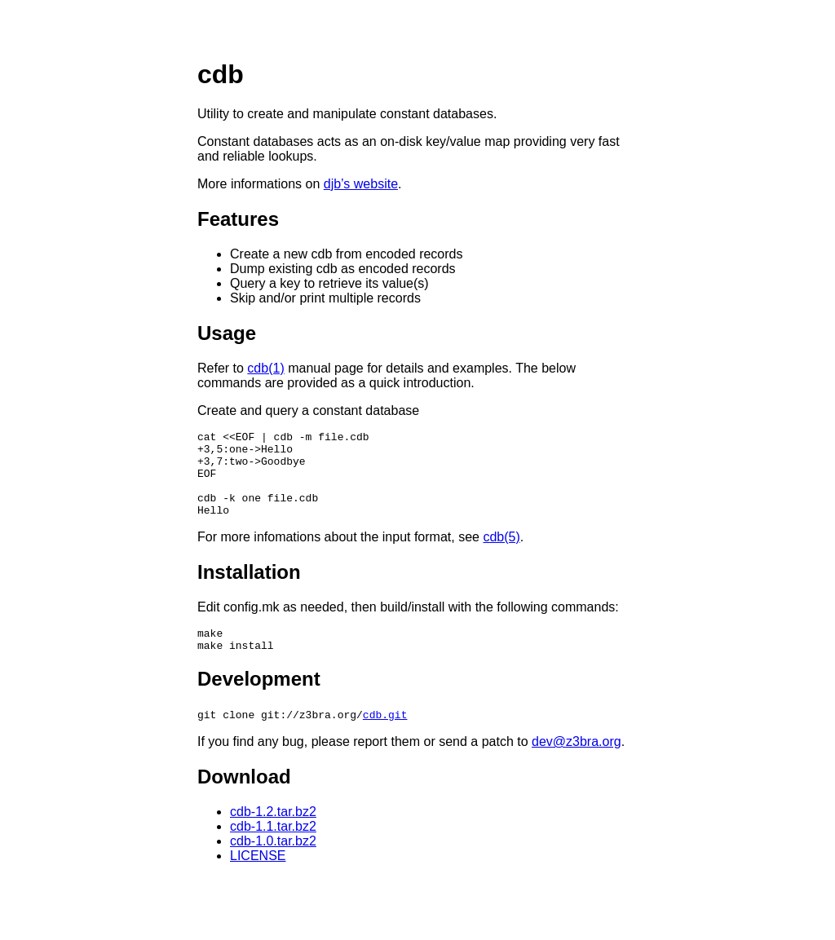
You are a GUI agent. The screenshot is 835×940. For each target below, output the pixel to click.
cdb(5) (501, 554)
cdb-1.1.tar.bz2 (273, 848)
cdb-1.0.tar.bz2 (273, 863)
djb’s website (361, 184)
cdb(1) (265, 368)
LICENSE (257, 878)
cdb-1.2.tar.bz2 (273, 834)
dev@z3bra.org (576, 763)
